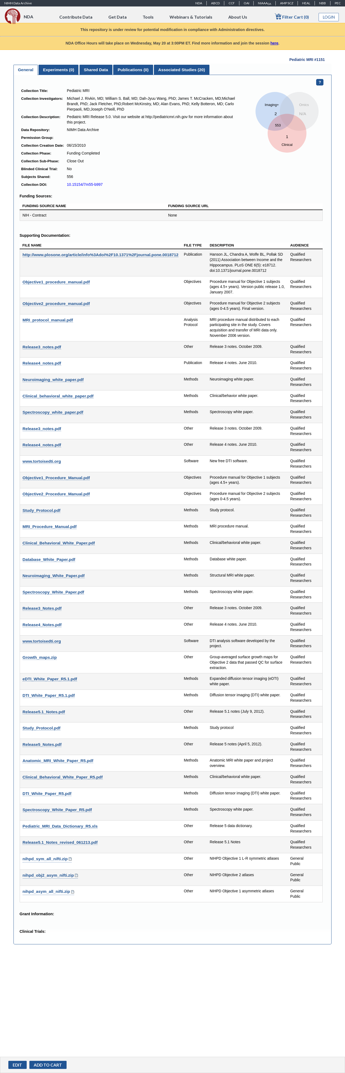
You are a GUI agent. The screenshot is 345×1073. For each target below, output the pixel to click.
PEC (338, 3)
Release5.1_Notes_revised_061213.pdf (60, 842)
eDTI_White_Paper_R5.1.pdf (50, 679)
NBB (322, 3)
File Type (193, 245)
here (274, 43)
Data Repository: (35, 130)
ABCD (215, 3)
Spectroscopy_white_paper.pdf (53, 412)
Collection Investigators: (42, 99)
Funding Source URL (188, 206)
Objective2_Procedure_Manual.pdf (56, 494)
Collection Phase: (36, 153)
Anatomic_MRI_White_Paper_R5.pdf (58, 760)
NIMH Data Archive (18, 3)
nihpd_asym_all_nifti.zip (46, 891)
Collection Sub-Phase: (40, 161)
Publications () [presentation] (133, 69)
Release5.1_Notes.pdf (44, 711)
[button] (48, 1065)
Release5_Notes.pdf (42, 744)
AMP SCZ (286, 3)
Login (329, 17)
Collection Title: (34, 91)
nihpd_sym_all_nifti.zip (45, 858)
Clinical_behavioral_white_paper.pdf (58, 396)
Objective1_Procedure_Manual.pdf (56, 477)
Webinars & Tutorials (191, 16)
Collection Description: (41, 117)
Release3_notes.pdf (42, 347)
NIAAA (264, 3)
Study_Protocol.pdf (42, 510)
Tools (148, 16)
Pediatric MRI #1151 (307, 59)
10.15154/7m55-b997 (85, 184)
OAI (246, 3)
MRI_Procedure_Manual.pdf (50, 526)
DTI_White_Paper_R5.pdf (47, 793)
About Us (237, 16)
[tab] (25, 70)
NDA (198, 3)
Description (222, 245)
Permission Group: (37, 138)
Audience (299, 245)
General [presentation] (25, 69)
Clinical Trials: (33, 931)
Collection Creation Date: (42, 145)
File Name (32, 245)
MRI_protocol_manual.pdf (48, 320)
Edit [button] (17, 1064)
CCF (232, 3)
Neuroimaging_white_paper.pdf (53, 379)
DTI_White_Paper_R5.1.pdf (49, 695)
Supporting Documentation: (45, 235)
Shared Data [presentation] (96, 69)
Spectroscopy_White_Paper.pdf (53, 592)
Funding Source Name (44, 206)
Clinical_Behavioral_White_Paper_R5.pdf (63, 777)
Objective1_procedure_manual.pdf (56, 282)
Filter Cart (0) (292, 16)
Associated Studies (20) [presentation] (181, 69)
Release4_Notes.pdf (42, 624)
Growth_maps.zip (40, 657)
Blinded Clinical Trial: (39, 169)
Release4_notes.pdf (42, 363)
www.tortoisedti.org (42, 461)
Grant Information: (37, 914)
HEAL (306, 3)
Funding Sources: (36, 196)
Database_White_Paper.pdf (49, 559)
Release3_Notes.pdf (42, 608)
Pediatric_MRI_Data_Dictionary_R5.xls (60, 826)
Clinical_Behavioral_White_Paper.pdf (59, 543)
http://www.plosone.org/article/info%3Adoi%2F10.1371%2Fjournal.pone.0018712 (100, 254)
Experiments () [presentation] (58, 69)
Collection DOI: (34, 185)
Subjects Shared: (36, 177)
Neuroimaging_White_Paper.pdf (54, 575)
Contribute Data (75, 16)
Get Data (117, 16)
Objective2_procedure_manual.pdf (56, 303)
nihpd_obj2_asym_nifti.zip (48, 875)
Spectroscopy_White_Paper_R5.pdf (57, 809)
